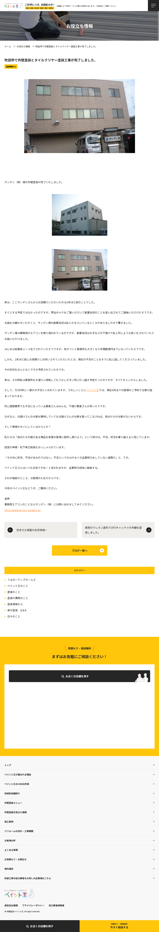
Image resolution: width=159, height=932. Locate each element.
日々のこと (13, 616)
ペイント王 (92, 390)
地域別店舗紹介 (12, 793)
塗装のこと (13, 592)
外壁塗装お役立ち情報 (15, 812)
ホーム (7, 46)
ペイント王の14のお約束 (16, 783)
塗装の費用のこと (17, 598)
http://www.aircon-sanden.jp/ (22, 510)
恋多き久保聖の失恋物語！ (31, 530)
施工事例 (8, 821)
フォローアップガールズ (21, 580)
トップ (7, 765)
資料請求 (8, 868)
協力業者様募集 (56, 905)
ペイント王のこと (17, 586)
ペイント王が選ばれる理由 (17, 774)
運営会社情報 (11, 905)
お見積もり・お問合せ (15, 859)
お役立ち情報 (23, 46)
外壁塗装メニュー (13, 802)
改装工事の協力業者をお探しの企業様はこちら (27, 878)
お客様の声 (10, 840)
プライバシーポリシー (33, 905)
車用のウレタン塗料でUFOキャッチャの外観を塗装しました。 (113, 530)
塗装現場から (15, 604)
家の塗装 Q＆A (16, 610)
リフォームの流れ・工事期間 (18, 831)
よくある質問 (11, 849)
